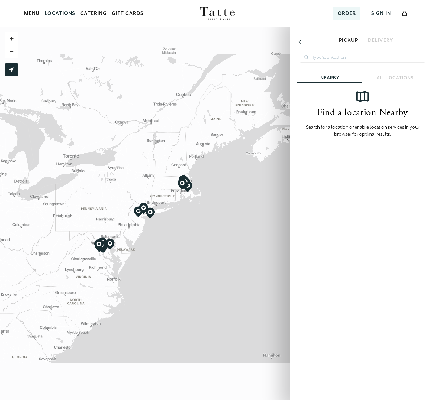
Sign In (381, 13)
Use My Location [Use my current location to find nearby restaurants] (11, 69)
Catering (93, 13)
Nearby (349, 77)
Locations (60, 13)
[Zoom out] (11, 51)
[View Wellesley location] (182, 184)
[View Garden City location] (150, 213)
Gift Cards (127, 13)
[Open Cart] (404, 13)
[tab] (348, 41)
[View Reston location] (99, 245)
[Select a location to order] (347, 13)
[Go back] (299, 41)
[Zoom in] (11, 38)
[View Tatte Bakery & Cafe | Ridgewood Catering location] (143, 209)
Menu (32, 13)
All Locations (369, 77)
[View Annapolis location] (110, 244)
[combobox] (362, 57)
